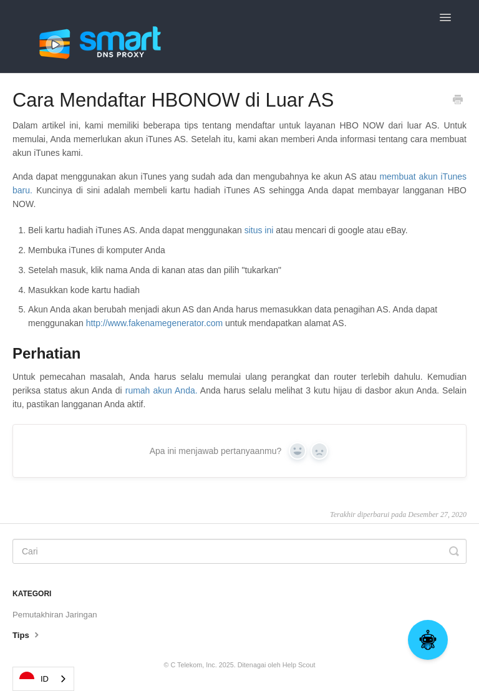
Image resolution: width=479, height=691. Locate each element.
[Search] (239, 551)
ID (34, 679)
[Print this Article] (458, 101)
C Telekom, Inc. (193, 665)
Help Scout (299, 665)
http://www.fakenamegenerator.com (154, 323)
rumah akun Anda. (161, 390)
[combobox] (43, 679)
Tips (27, 634)
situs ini (260, 230)
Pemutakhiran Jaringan (54, 614)
